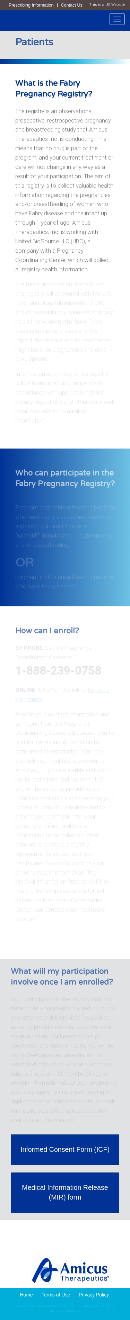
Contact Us (72, 5)
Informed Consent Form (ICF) (65, 1149)
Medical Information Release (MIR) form (65, 1192)
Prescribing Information (31, 5)
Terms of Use (56, 1295)
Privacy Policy (94, 1295)
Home (26, 1295)
